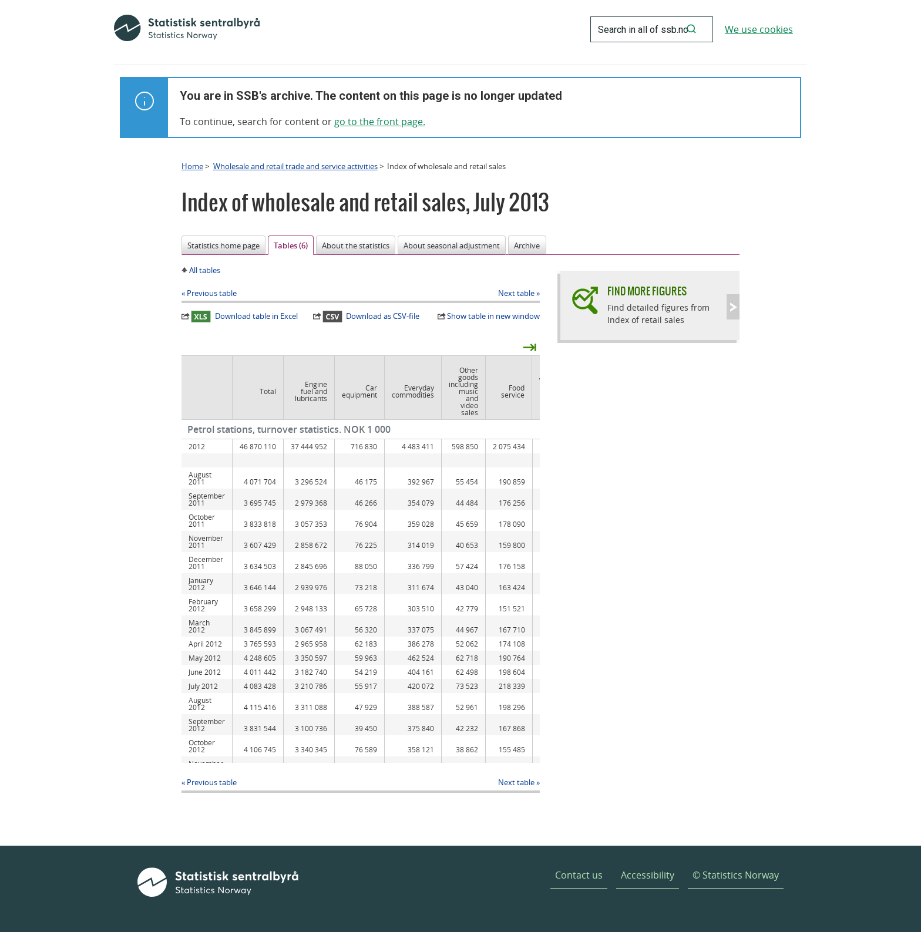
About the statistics (355, 245)
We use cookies (759, 29)
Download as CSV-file (371, 316)
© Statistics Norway (736, 875)
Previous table (212, 293)
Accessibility (647, 875)
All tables (204, 270)
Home (192, 166)
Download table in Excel (244, 316)
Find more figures (647, 291)
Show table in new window (493, 316)
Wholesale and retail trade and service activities (295, 166)
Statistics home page (223, 245)
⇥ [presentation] (529, 346)
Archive (527, 245)
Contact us (579, 875)
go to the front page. (379, 121)
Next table (516, 293)
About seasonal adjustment (452, 245)
